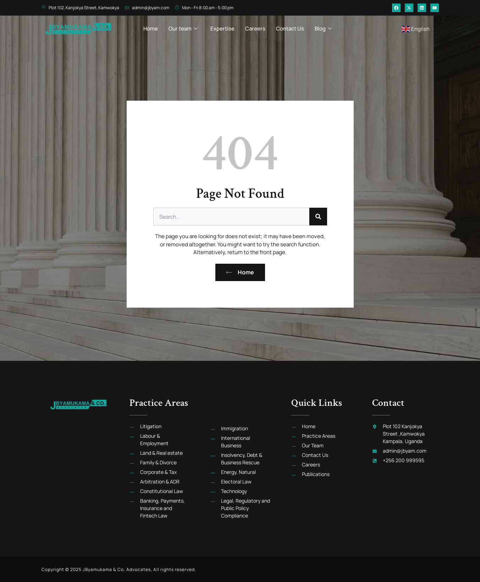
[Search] (318, 216)
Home (150, 26)
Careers (255, 26)
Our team (183, 26)
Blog (323, 26)
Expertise (222, 26)
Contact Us (290, 26)
